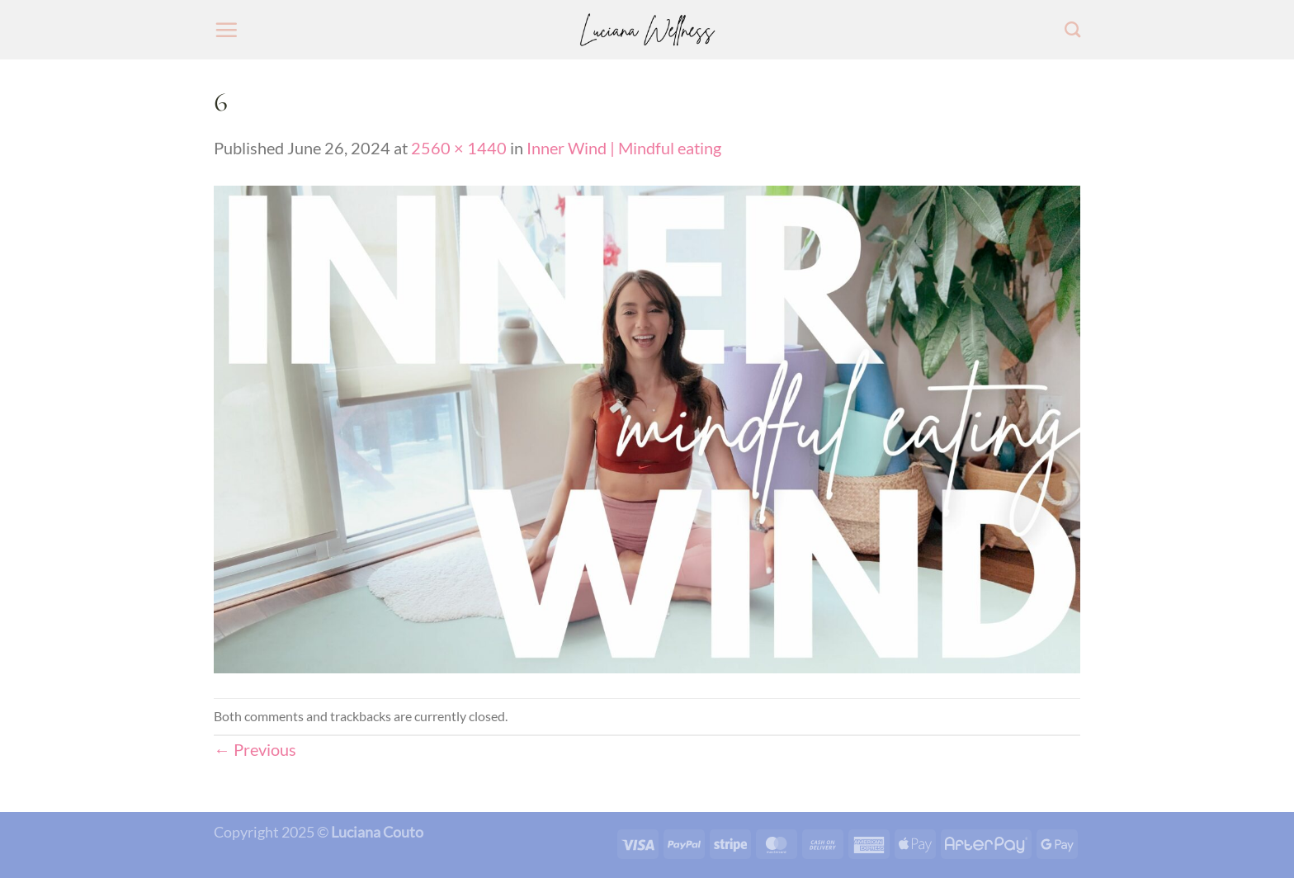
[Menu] (226, 30)
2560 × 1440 (459, 148)
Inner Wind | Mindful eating (624, 148)
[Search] (1072, 29)
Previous (255, 749)
